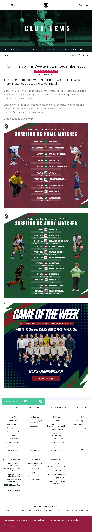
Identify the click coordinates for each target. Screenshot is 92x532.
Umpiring (79, 421)
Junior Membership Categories (13, 480)
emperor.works (51, 506)
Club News (35, 49)
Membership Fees (57, 460)
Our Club (13, 407)
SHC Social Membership (57, 467)
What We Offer (79, 417)
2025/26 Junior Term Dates (13, 486)
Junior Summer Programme (12, 464)
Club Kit (57, 463)
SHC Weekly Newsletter (57, 434)
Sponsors (35, 407)
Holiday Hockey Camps (12, 460)
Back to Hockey (34, 476)
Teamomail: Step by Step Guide (57, 482)
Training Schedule (35, 479)
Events (57, 421)
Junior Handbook (13, 490)
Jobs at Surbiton (13, 442)
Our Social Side (12, 431)
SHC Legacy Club (57, 478)
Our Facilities (12, 424)
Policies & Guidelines (57, 474)
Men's (34, 472)
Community (79, 424)
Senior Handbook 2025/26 (35, 464)
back (7, 55)
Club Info (57, 450)
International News (57, 442)
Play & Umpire (79, 407)
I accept (14, 526)
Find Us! (13, 417)
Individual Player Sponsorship (35, 421)
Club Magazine (57, 439)
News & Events (18, 49)
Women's (35, 469)
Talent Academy (79, 428)
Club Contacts (13, 439)
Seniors (35, 450)
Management (12, 428)
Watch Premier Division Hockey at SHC (57, 425)
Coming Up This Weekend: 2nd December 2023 (68, 49)
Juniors (13, 450)
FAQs (13, 435)
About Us (13, 421)
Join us (83, 450)
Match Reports (57, 430)
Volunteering (57, 470)
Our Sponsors (35, 417)
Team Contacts (35, 460)
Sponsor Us (35, 426)
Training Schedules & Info (13, 469)
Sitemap (37, 506)
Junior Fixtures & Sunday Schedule (13, 475)
